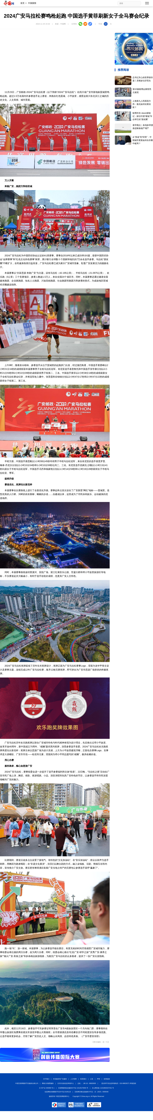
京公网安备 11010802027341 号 (103, 1088)
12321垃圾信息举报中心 (65, 1083)
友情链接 (107, 1079)
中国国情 (32, 3)
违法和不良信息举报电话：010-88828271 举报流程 (118, 1083)
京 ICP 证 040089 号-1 (46, 1088)
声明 (98, 1079)
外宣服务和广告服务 (60, 1079)
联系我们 (83, 1079)
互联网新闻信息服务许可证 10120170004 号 (73, 1088)
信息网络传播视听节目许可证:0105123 (58, 1092)
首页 (22, 3)
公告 (91, 1079)
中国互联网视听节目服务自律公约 (26, 1083)
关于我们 (46, 1079)
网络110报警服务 (48, 1083)
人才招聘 (74, 1079)
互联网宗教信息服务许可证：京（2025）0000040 (91, 1092)
